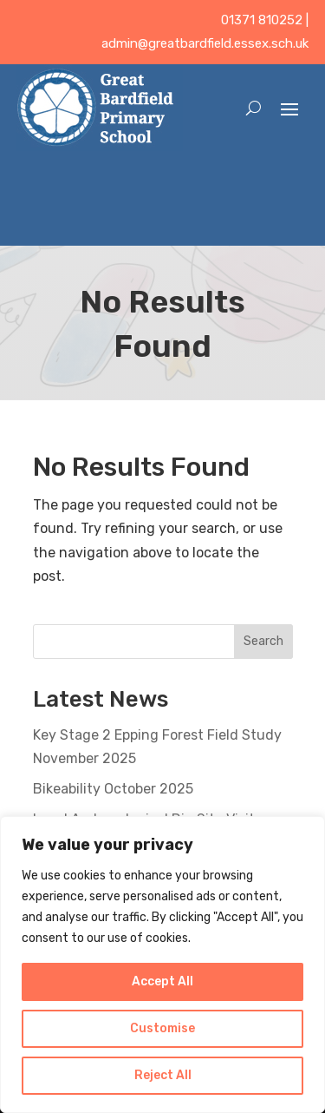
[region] (162, 964)
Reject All (163, 1075)
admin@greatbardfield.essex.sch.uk (205, 43)
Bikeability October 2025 (113, 788)
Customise (162, 1028)
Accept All (162, 981)
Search (263, 641)
